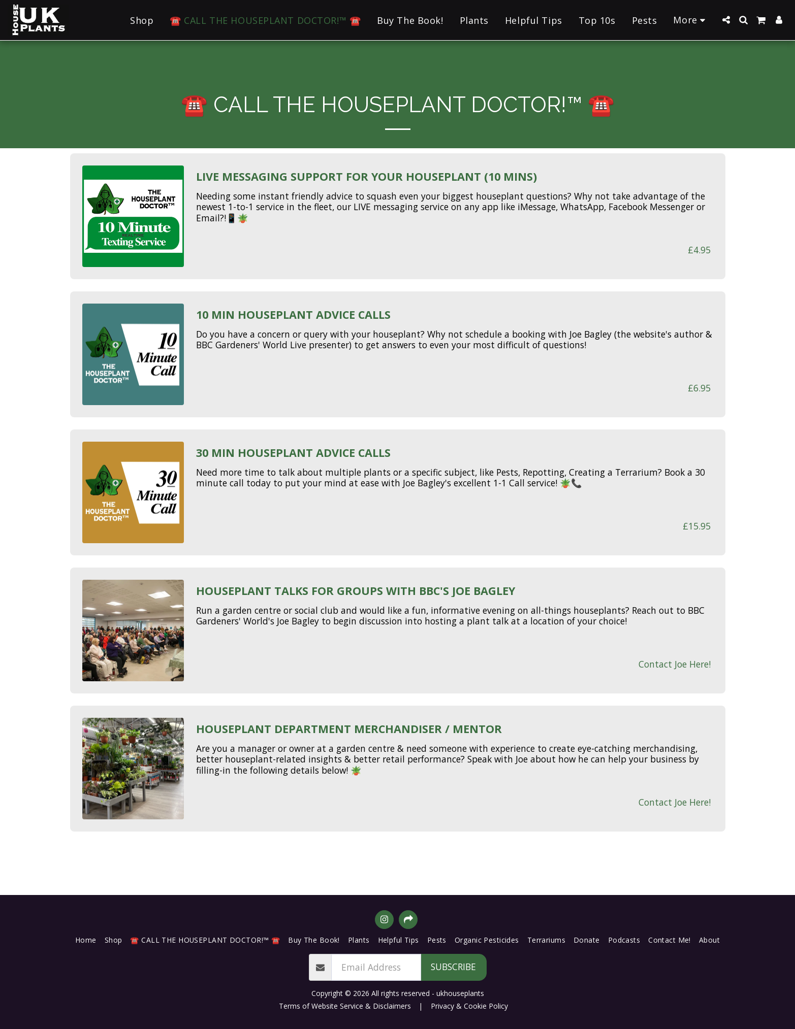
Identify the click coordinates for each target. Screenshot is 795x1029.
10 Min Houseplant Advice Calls (293, 315)
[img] (133, 216)
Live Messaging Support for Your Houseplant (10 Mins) (366, 177)
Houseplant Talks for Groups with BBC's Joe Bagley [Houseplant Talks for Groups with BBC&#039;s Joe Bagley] (355, 591)
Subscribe (453, 966)
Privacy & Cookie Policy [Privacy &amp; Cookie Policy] (469, 1006)
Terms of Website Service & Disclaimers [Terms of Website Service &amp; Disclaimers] (345, 1006)
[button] (726, 19)
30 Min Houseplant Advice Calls (293, 453)
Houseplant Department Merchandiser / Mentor (349, 729)
